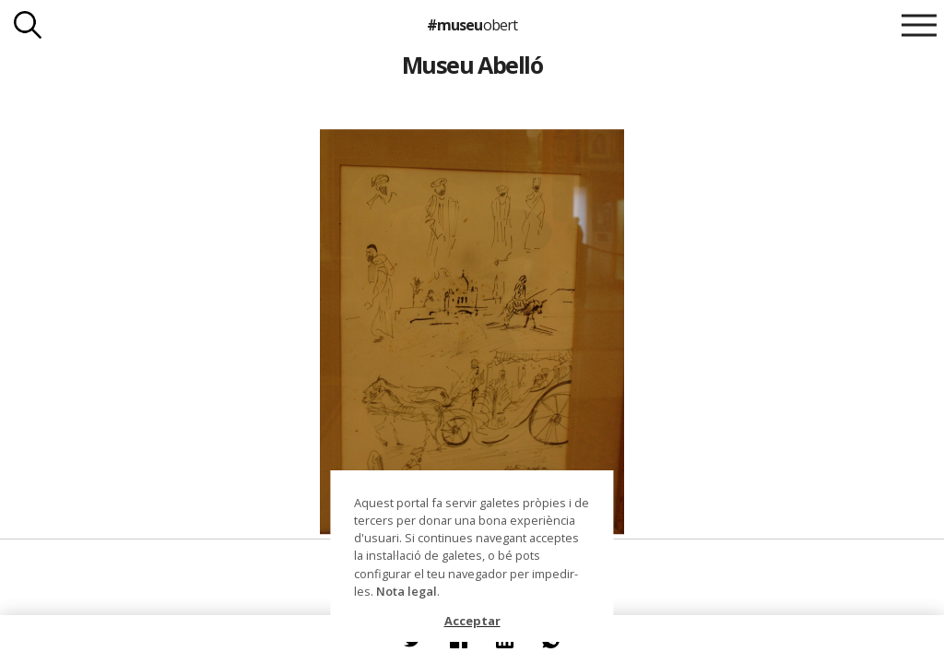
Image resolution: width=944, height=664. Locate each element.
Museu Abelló (472, 64)
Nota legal (406, 591)
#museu (471, 25)
